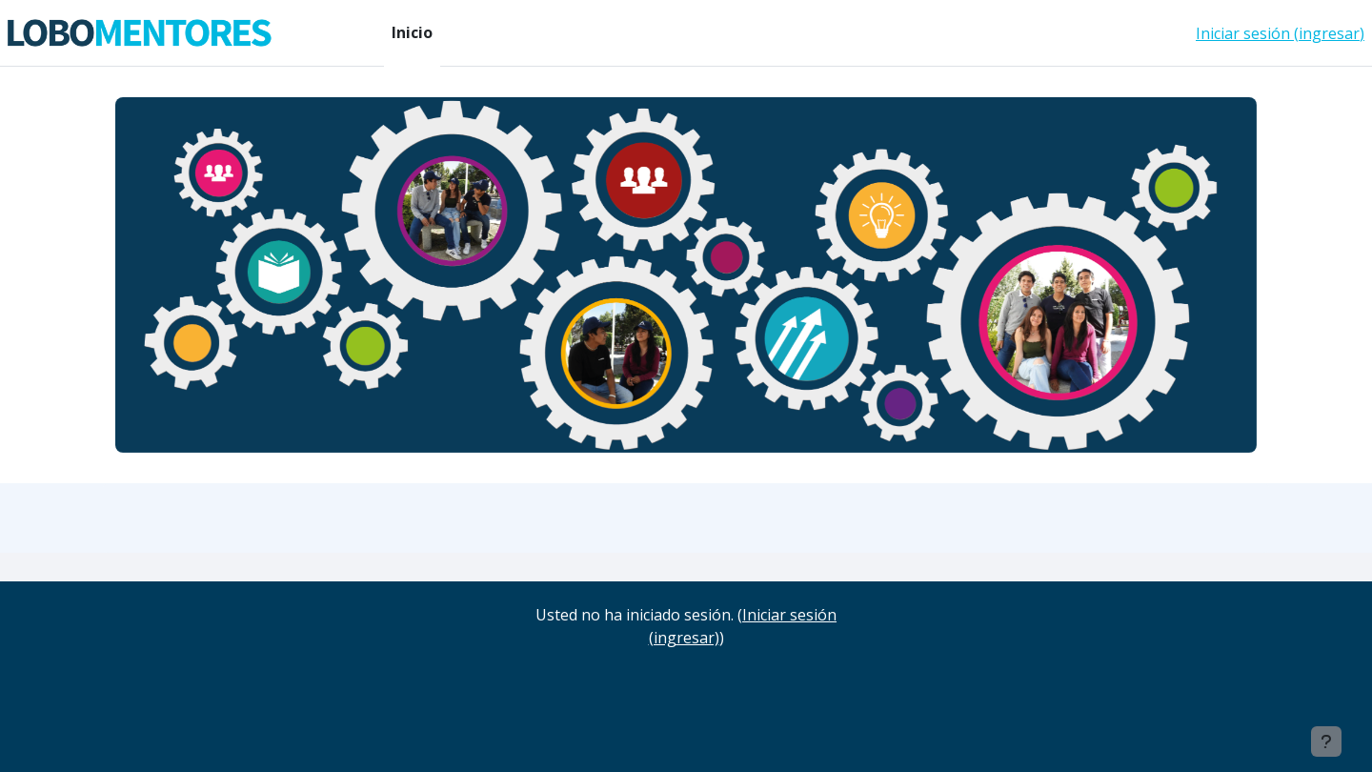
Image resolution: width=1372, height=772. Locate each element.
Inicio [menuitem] (412, 32)
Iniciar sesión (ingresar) (1280, 33)
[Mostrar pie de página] (1326, 741)
